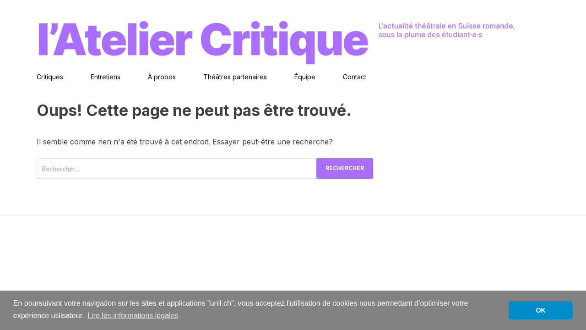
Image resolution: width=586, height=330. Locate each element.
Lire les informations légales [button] (132, 315)
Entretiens (105, 77)
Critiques (50, 77)
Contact (354, 77)
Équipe (304, 77)
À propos (162, 77)
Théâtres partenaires (235, 77)
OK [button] (541, 310)
